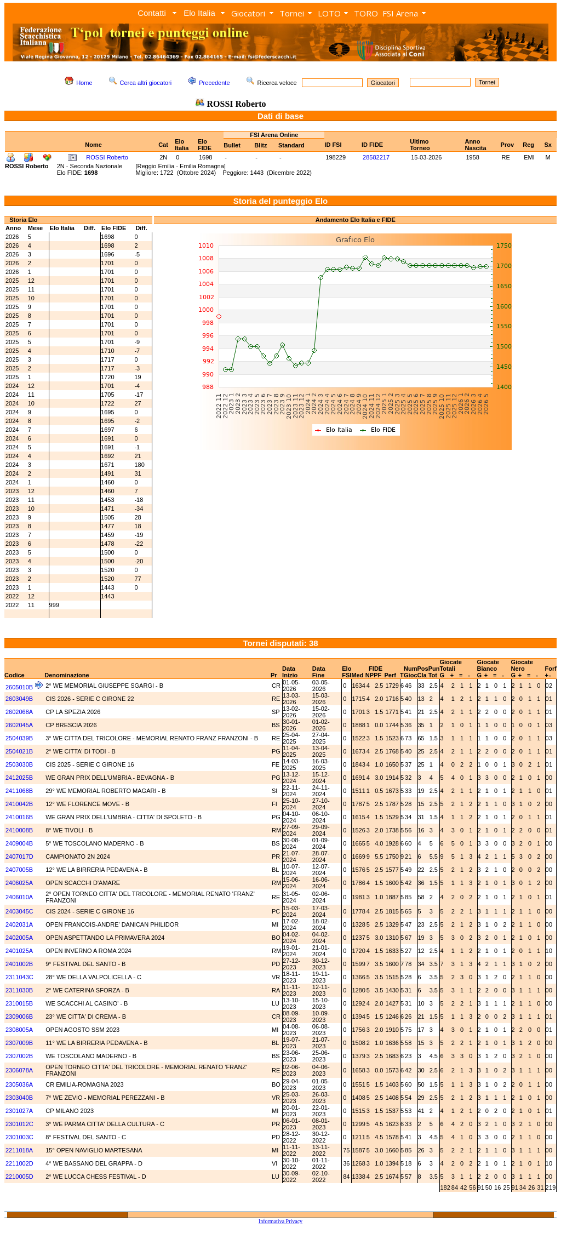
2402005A (19, 937)
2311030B (19, 990)
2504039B (19, 738)
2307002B (19, 1056)
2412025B (19, 777)
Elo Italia (199, 13)
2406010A (19, 897)
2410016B (19, 817)
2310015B (19, 1003)
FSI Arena (400, 13)
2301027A (19, 1110)
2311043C (19, 977)
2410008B (19, 830)
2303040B (19, 1097)
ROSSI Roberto (107, 157)
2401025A (19, 950)
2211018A (19, 1150)
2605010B (19, 687)
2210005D (19, 1176)
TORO (366, 13)
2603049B (19, 698)
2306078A (19, 1070)
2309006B (19, 1016)
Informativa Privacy (280, 1221)
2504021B (19, 751)
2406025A (19, 883)
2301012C (19, 1124)
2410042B (19, 804)
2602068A (19, 712)
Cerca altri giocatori (146, 82)
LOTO (329, 13)
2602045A (19, 725)
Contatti (152, 13)
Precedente (214, 82)
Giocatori (248, 13)
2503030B (19, 764)
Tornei (291, 13)
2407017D (19, 856)
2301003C (19, 1137)
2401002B (19, 964)
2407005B (19, 869)
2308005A (19, 1029)
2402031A (19, 924)
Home (84, 82)
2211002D (19, 1163)
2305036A (19, 1084)
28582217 (376, 157)
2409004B (19, 843)
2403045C (19, 911)
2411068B (19, 790)
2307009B (19, 1043)
